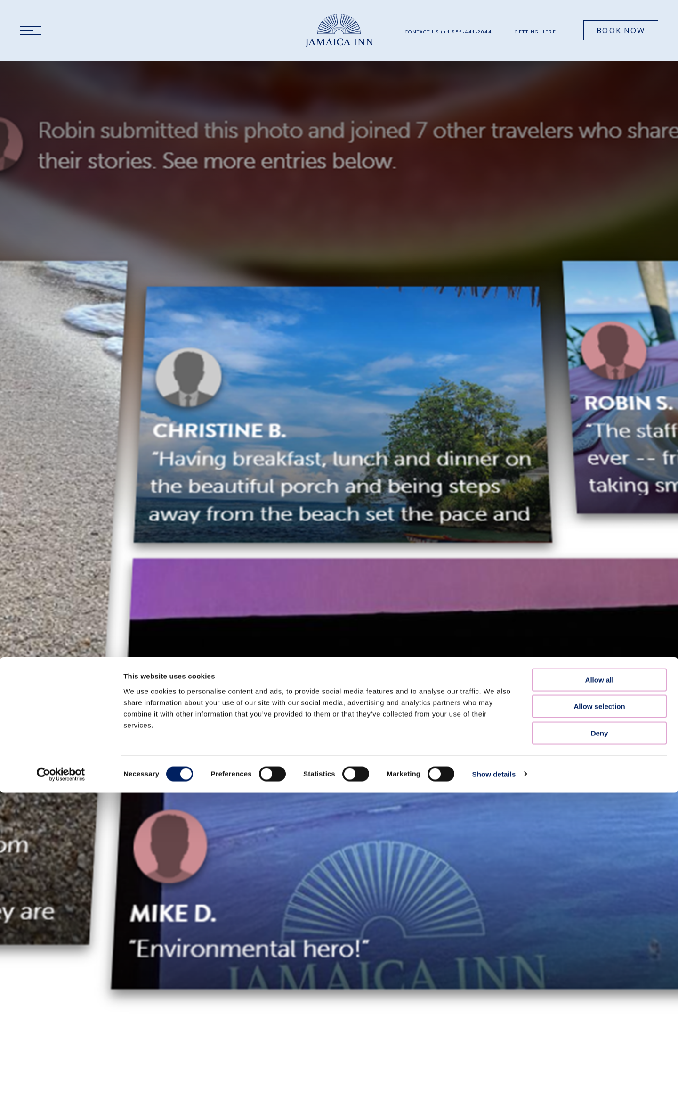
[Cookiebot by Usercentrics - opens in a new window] (61, 645)
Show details (494, 645)
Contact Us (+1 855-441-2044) (449, 31)
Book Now (621, 30)
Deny (599, 604)
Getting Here (535, 31)
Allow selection (599, 577)
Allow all (599, 551)
